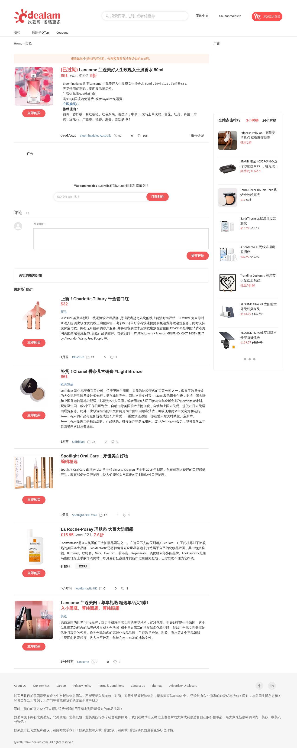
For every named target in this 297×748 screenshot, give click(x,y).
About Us (20, 686)
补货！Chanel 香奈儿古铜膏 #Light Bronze (135, 374)
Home (18, 43)
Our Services (41, 686)
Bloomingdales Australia (96, 136)
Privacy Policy (82, 686)
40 (117, 136)
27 (90, 357)
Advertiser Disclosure (183, 686)
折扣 (19, 32)
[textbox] (145, 16)
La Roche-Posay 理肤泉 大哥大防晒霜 (135, 532)
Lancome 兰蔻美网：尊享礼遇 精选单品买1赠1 (135, 605)
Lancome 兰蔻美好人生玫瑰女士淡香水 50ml (135, 73)
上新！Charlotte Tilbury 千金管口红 (135, 302)
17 (103, 515)
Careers (62, 686)
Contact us (138, 686)
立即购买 (33, 113)
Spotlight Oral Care (84, 515)
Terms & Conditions (111, 686)
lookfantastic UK (86, 588)
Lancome (83, 662)
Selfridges (78, 442)
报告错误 (197, 136)
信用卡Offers (40, 33)
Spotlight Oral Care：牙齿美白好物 (135, 459)
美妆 (28, 43)
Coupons (64, 32)
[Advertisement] (111, 166)
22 (91, 442)
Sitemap (157, 686)
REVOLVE (78, 357)
